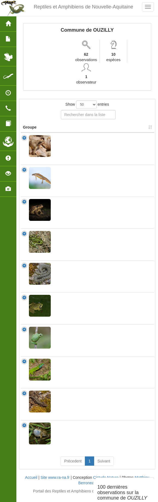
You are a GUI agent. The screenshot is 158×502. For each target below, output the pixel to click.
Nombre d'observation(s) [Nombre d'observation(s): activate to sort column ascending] (113, 130)
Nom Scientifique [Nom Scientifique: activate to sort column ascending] (70, 132)
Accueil (31, 483)
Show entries (87, 104)
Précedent (73, 466)
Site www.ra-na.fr (55, 483)
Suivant (103, 466)
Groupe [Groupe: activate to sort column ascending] (30, 132)
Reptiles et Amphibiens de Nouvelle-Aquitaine (83, 7)
